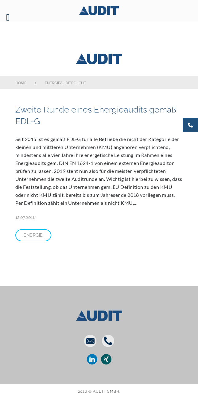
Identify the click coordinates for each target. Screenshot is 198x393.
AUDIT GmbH (98, 57)
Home (20, 83)
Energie (33, 235)
